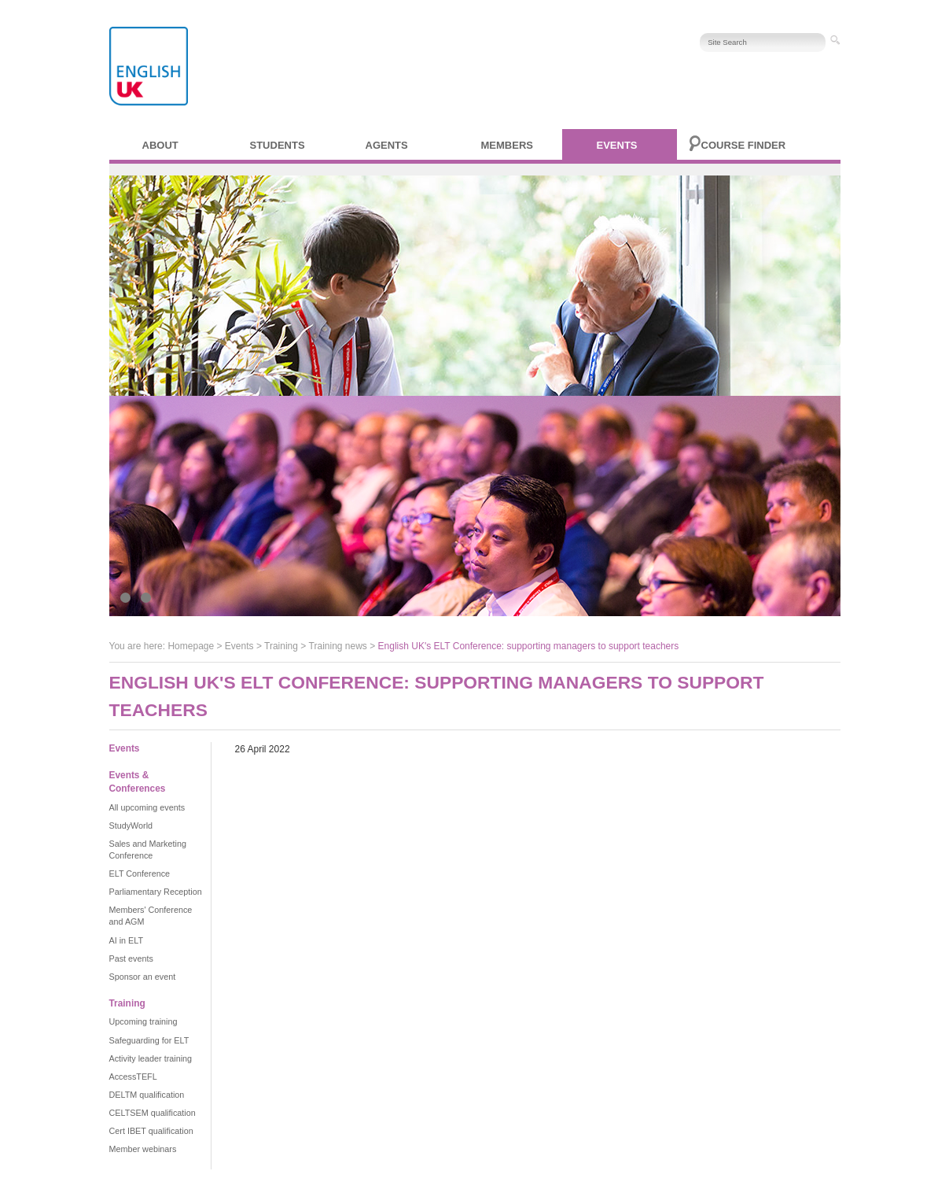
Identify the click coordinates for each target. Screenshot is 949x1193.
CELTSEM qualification (152, 1112)
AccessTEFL (133, 1076)
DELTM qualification (147, 1094)
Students (277, 145)
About (160, 145)
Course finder (743, 145)
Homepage (190, 646)
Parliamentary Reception (155, 891)
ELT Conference (140, 873)
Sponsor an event (142, 976)
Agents (387, 145)
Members (507, 145)
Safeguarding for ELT (149, 1040)
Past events (131, 958)
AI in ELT (126, 940)
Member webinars (143, 1149)
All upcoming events (147, 807)
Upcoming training (143, 1021)
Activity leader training (151, 1058)
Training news (338, 646)
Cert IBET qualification (151, 1131)
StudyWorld (131, 825)
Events (617, 145)
